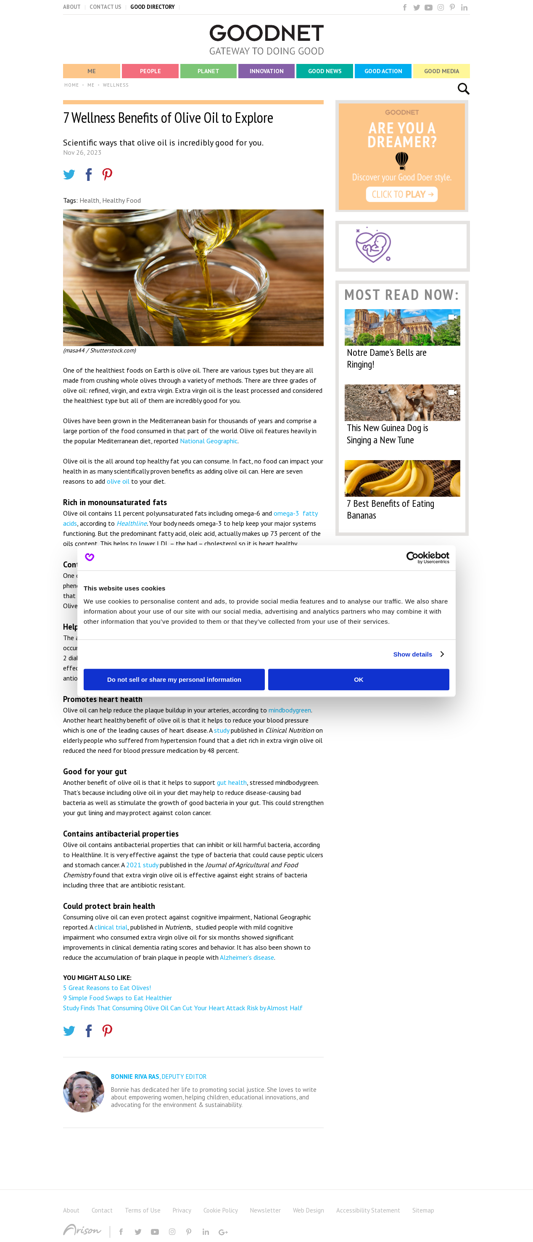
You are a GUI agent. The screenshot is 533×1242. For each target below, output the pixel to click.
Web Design (308, 1210)
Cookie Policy (220, 1210)
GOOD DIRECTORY (152, 7)
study (221, 730)
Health (89, 200)
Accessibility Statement (368, 1210)
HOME (71, 85)
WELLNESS (116, 85)
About (71, 1210)
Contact (102, 1210)
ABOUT (72, 7)
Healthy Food (121, 200)
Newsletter (265, 1210)
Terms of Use (143, 1210)
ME (91, 85)
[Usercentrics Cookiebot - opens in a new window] (412, 557)
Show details (413, 654)
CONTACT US (105, 7)
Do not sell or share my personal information (174, 679)
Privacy (182, 1210)
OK (359, 679)
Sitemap (423, 1210)
